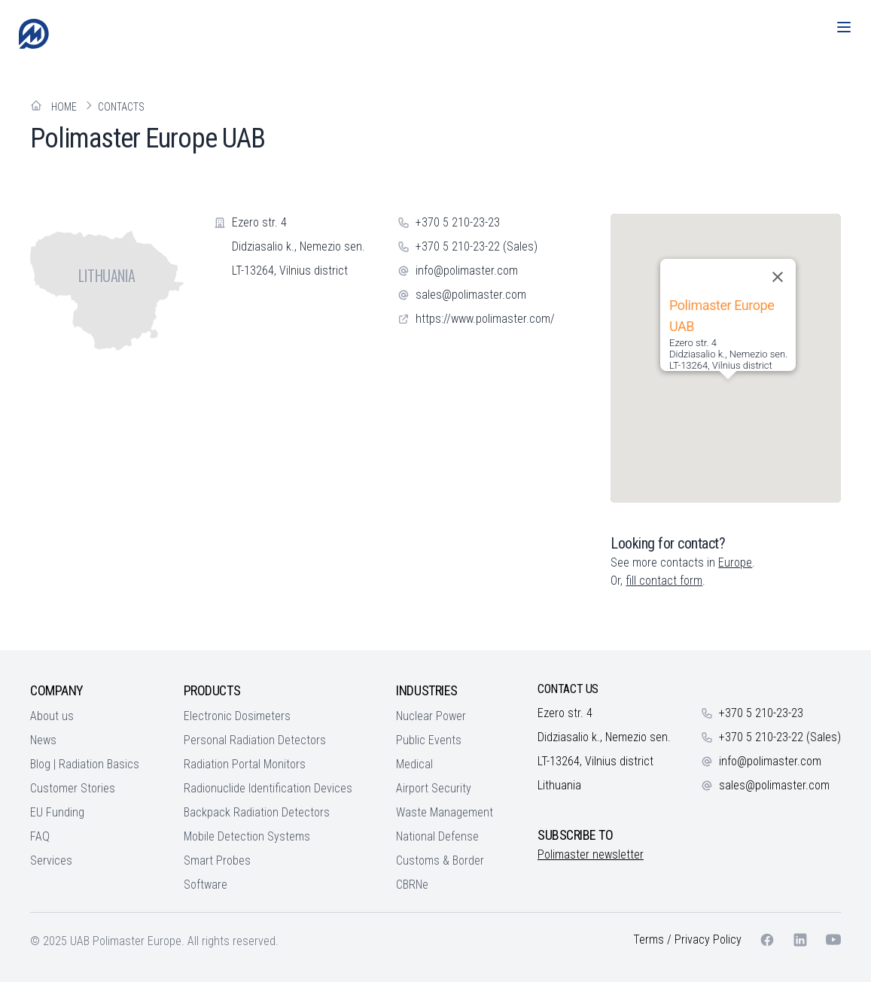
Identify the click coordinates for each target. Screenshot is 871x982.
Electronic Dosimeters (237, 716)
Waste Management (444, 812)
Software (205, 884)
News (43, 740)
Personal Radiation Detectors (255, 740)
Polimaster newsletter (591, 854)
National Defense (437, 836)
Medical (414, 764)
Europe (735, 562)
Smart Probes (217, 860)
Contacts (121, 107)
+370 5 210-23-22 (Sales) (477, 246)
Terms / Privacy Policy (687, 939)
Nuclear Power (431, 716)
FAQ (40, 836)
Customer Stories (72, 788)
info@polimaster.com (467, 270)
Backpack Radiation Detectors (257, 812)
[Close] (778, 277)
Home (64, 107)
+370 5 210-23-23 (458, 222)
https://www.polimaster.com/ (485, 319)
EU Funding (57, 812)
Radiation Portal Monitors (245, 764)
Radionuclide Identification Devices (268, 788)
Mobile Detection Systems (247, 836)
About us (52, 716)
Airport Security (433, 788)
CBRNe (412, 884)
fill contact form (664, 580)
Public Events (428, 740)
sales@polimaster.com (471, 294)
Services (51, 860)
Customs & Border (440, 860)
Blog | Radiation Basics (84, 764)
